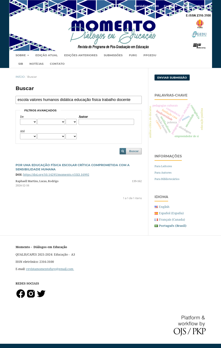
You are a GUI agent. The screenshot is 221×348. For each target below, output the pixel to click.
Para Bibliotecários (167, 179)
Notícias (36, 63)
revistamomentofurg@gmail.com (50, 269)
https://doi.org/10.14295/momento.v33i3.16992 (56, 175)
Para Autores (163, 172)
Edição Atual (46, 55)
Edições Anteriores (80, 55)
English (164, 207)
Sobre (21, 55)
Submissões (113, 55)
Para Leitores (163, 166)
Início (20, 76)
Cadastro (170, 6)
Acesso (187, 6)
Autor (83, 117)
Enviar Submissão (172, 77)
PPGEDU (149, 55)
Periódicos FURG (146, 6)
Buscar (134, 151)
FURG (133, 55)
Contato (57, 63)
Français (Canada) (172, 219)
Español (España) (171, 213)
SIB (20, 63)
